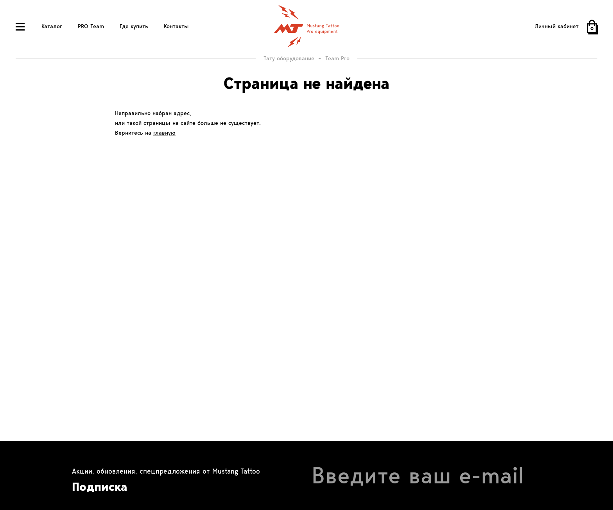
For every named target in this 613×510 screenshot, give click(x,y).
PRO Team (91, 26)
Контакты (176, 26)
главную (164, 132)
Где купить (134, 26)
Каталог (51, 26)
